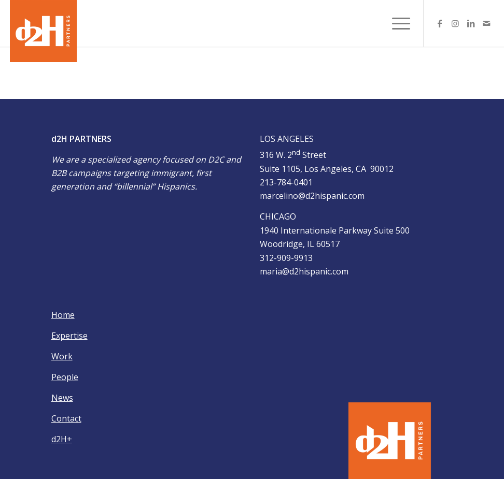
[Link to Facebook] (439, 23)
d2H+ (61, 439)
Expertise (69, 335)
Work (62, 356)
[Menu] (396, 23)
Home (63, 315)
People (64, 377)
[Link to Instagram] (455, 23)
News (62, 397)
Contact (66, 418)
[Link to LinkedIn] (471, 23)
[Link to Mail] (486, 23)
